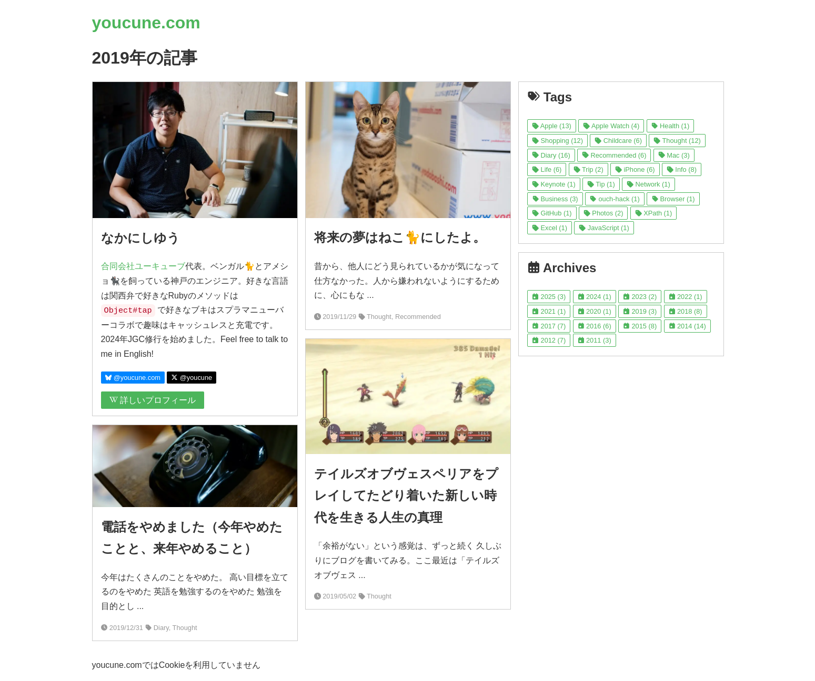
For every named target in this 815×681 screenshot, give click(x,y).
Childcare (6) (618, 141)
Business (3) (555, 199)
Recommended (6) (614, 155)
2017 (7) (549, 326)
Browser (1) (673, 199)
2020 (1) (594, 311)
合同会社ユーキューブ (143, 266)
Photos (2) (603, 213)
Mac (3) (674, 155)
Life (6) (546, 169)
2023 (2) (640, 297)
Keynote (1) (554, 184)
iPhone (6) (635, 169)
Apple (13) (551, 126)
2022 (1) (685, 297)
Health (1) (670, 126)
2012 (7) (549, 340)
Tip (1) (601, 184)
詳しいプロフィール (152, 400)
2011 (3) (594, 340)
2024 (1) (594, 297)
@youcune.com (132, 377)
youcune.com (146, 22)
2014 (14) (687, 326)
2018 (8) (685, 311)
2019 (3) (640, 311)
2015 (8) (640, 326)
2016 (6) (594, 326)
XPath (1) (653, 213)
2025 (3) (549, 297)
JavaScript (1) (604, 228)
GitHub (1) (551, 213)
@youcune (191, 377)
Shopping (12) (557, 141)
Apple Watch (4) (611, 126)
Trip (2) (588, 169)
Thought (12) (676, 141)
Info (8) (682, 169)
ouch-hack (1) (615, 199)
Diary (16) (551, 155)
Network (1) (648, 184)
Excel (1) (549, 228)
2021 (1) (549, 311)
